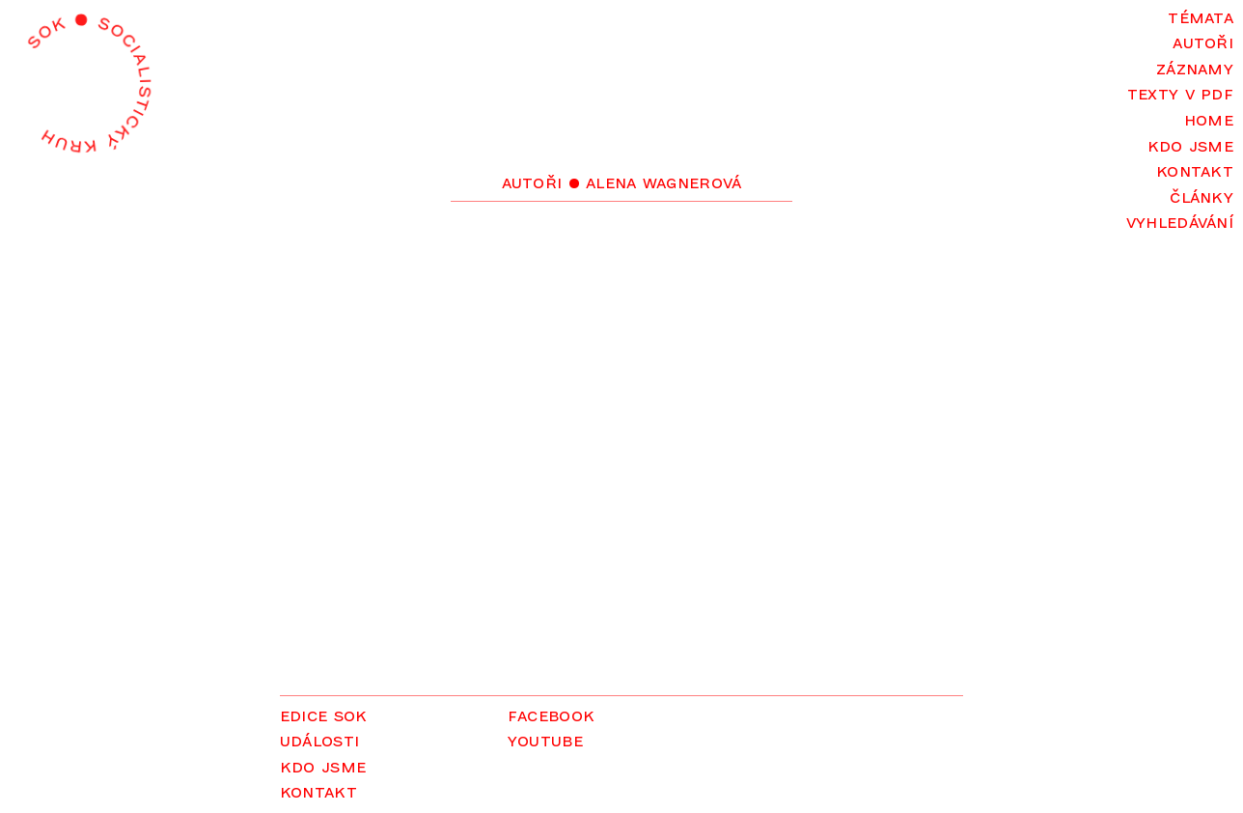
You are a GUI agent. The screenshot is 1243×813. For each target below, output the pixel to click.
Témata (1200, 16)
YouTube (545, 739)
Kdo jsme (1190, 144)
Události (319, 739)
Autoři (1203, 41)
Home (1208, 118)
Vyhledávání (1179, 221)
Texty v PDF (1180, 92)
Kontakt (1194, 169)
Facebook (551, 714)
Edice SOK (324, 714)
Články (1201, 195)
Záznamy (1194, 67)
